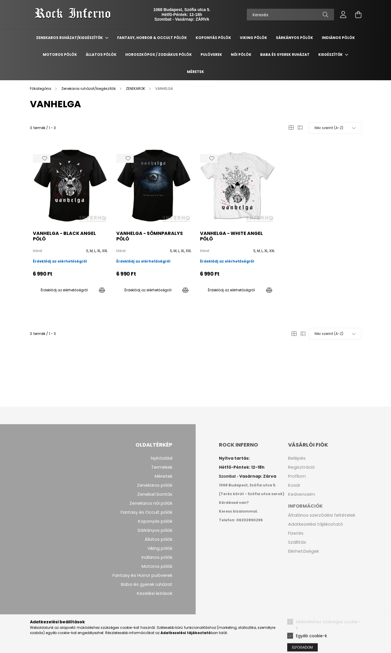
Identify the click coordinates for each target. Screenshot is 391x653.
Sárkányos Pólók (294, 37)
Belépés (297, 458)
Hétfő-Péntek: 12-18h (182, 14)
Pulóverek (211, 54)
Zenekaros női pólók (150, 503)
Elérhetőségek (303, 551)
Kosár (294, 485)
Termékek (161, 467)
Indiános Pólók (338, 37)
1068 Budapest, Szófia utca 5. (181, 9)
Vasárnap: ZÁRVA (192, 19)
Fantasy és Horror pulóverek (142, 575)
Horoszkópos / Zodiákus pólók (158, 54)
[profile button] (343, 14)
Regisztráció (301, 467)
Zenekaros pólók (154, 485)
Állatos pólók (158, 539)
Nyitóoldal (161, 458)
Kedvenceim (301, 494)
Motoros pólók (157, 566)
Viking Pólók (253, 37)
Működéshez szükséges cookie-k (328, 637)
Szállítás (297, 542)
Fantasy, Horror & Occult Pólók (152, 37)
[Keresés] (290, 14)
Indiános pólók (157, 557)
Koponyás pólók (155, 521)
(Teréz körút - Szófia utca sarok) (251, 493)
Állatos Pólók (101, 54)
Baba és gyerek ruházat (285, 54)
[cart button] (358, 14)
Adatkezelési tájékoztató (315, 524)
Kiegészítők (331, 54)
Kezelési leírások (154, 593)
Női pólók (241, 54)
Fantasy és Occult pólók (146, 512)
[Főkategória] (41, 88)
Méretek (195, 71)
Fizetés (295, 533)
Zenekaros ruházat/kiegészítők (70, 37)
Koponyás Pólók (213, 37)
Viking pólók (159, 548)
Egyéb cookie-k (311, 648)
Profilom (297, 476)
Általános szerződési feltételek (321, 515)
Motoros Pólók (60, 54)
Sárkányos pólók (155, 530)
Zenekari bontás (154, 494)
